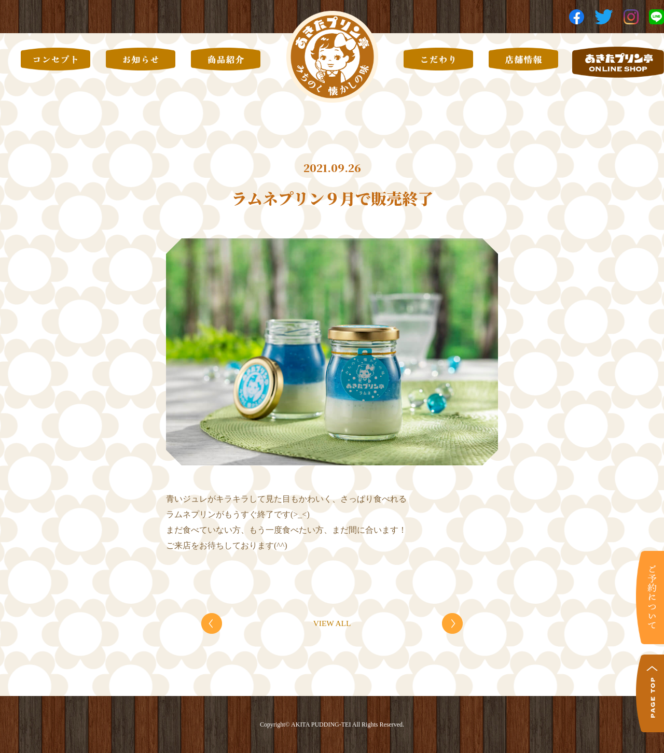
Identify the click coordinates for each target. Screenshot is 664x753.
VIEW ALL (332, 623)
